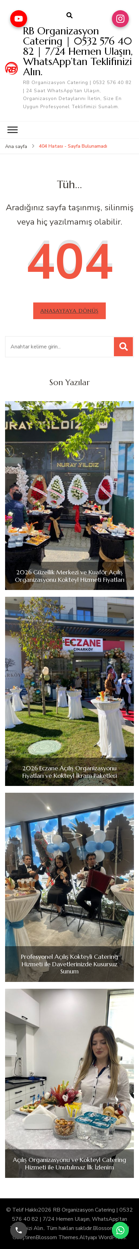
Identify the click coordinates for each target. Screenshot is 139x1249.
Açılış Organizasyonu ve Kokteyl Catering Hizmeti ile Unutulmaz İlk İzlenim (69, 1163)
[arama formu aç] (69, 15)
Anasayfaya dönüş (69, 310)
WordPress (112, 1237)
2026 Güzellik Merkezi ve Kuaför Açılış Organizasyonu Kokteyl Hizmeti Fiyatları (69, 576)
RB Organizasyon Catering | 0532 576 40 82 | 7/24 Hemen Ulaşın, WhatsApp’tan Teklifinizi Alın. (78, 51)
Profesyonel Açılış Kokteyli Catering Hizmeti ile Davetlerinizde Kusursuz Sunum (69, 964)
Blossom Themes (57, 1237)
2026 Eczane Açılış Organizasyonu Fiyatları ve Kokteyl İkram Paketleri (69, 772)
